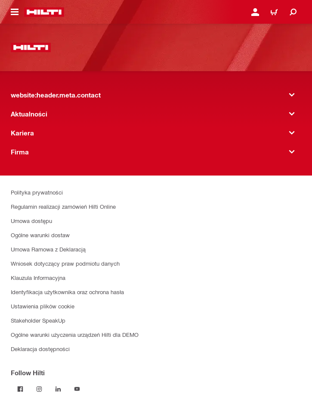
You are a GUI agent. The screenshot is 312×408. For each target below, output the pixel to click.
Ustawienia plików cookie (42, 306)
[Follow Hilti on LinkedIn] (58, 389)
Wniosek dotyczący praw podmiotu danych (65, 263)
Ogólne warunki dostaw (40, 235)
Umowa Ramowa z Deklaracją (48, 249)
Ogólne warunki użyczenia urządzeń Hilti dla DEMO (75, 334)
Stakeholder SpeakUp (38, 320)
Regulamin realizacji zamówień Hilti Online (63, 206)
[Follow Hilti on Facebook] (20, 389)
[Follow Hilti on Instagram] (39, 389)
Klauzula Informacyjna (38, 277)
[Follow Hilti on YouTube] (77, 389)
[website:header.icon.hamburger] (14, 12)
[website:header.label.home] (44, 12)
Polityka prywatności (37, 192)
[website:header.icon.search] (293, 12)
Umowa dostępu (31, 220)
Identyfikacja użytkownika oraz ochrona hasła (67, 292)
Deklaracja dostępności (40, 348)
